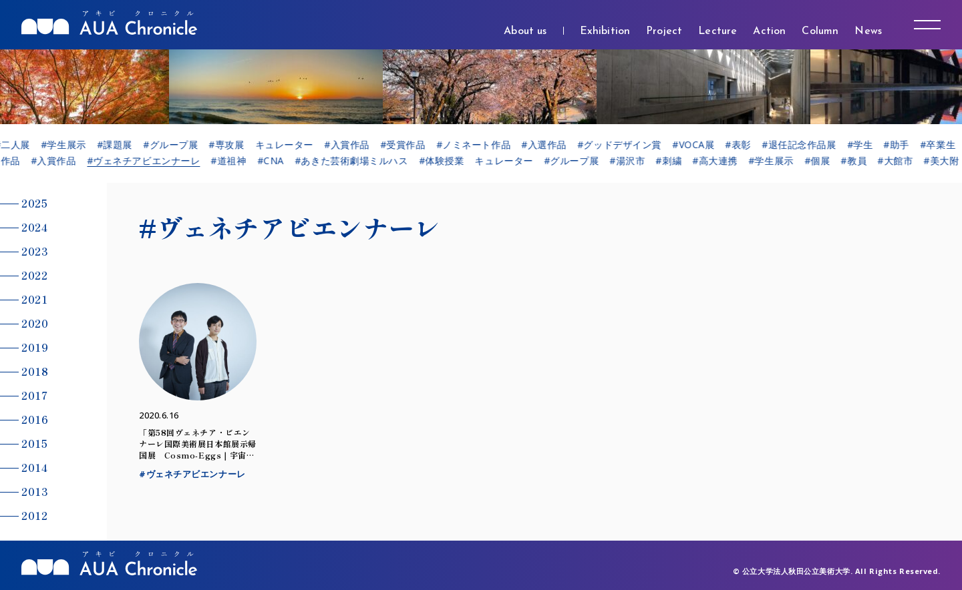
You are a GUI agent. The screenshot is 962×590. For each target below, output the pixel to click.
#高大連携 (719, 161)
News (868, 31)
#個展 (822, 161)
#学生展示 (71, 145)
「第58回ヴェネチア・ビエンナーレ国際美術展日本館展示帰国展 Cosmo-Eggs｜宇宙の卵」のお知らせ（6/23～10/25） (198, 454)
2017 (34, 395)
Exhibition (605, 31)
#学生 (867, 145)
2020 (34, 323)
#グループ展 (178, 145)
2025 (34, 203)
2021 (34, 299)
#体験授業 (446, 161)
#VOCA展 (701, 145)
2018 (34, 371)
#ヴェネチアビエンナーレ (148, 161)
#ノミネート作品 (481, 145)
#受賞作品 (411, 145)
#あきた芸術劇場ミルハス (356, 161)
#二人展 (19, 145)
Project (664, 31)
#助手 (904, 145)
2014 (34, 467)
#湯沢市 (631, 161)
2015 (34, 443)
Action (769, 31)
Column (820, 31)
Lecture (717, 31)
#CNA (275, 161)
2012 (34, 515)
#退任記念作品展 (807, 145)
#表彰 (746, 145)
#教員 (859, 161)
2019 (34, 347)
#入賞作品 (354, 145)
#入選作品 (552, 145)
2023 (34, 251)
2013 (34, 491)
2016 (34, 419)
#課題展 (122, 145)
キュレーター (292, 145)
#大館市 (899, 161)
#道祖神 (233, 161)
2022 (34, 275)
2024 (34, 227)
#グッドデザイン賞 (627, 145)
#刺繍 (674, 161)
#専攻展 (234, 145)
